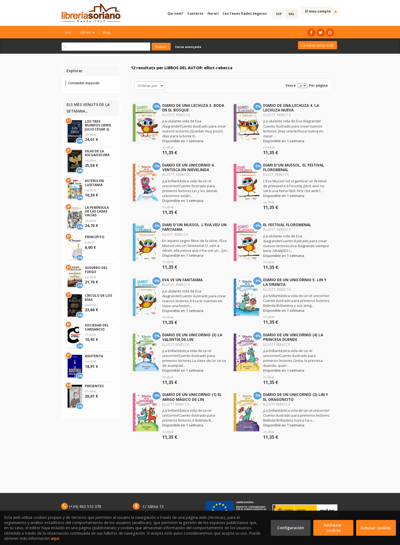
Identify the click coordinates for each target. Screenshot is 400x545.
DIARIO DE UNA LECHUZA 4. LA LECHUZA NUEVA (291, 108)
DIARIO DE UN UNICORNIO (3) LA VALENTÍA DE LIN (192, 337)
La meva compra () (317, 45)
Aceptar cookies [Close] (376, 527)
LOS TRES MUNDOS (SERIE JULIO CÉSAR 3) (98, 125)
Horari (213, 13)
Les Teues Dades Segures (245, 13)
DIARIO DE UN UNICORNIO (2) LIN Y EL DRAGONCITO (295, 397)
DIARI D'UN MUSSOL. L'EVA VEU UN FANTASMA (194, 227)
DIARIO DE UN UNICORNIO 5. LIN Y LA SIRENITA (294, 282)
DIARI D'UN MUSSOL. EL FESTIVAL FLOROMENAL (293, 167)
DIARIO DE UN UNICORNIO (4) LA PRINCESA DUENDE (293, 337)
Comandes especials (84, 83)
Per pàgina (318, 85)
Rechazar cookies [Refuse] (333, 527)
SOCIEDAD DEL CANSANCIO (97, 327)
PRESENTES (94, 386)
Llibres (87, 32)
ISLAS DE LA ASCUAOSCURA (97, 153)
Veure (290, 85)
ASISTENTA (94, 356)
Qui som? (175, 13)
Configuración (290, 527)
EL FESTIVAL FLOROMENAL (287, 224)
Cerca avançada (188, 46)
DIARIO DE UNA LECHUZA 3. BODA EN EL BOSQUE (193, 108)
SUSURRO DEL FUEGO (96, 269)
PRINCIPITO (94, 237)
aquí (55, 538)
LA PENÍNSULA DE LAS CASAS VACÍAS (97, 211)
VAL (291, 14)
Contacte (195, 13)
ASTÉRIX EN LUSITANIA (94, 182)
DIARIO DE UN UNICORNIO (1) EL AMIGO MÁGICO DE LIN (192, 397)
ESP (279, 14)
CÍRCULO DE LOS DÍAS (98, 297)
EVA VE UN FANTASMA (182, 279)
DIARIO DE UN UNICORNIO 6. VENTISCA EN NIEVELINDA (188, 167)
